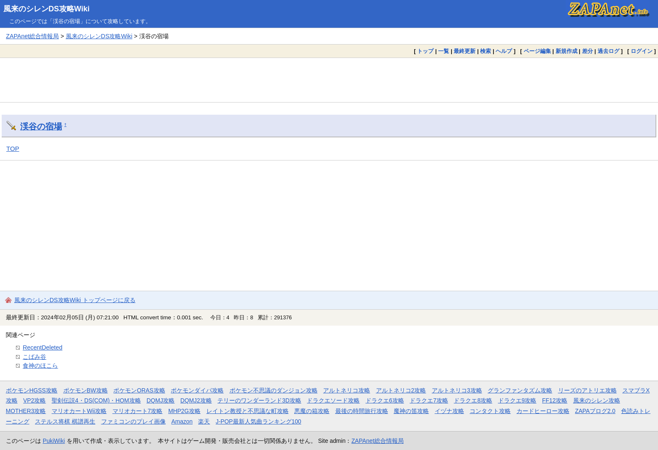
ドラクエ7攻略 (429, 400)
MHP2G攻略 (184, 411)
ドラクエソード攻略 (333, 400)
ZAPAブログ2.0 (595, 411)
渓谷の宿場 (41, 126)
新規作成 (566, 51)
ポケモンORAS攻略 (139, 390)
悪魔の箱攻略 (311, 411)
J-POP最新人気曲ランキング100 (258, 421)
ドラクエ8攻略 (473, 400)
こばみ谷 (34, 356)
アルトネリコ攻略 (346, 390)
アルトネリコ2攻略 (401, 390)
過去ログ (608, 51)
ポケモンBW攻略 (85, 390)
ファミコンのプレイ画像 (133, 421)
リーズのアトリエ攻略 (587, 390)
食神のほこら (40, 365)
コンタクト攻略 (490, 411)
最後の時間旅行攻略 (361, 411)
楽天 (204, 421)
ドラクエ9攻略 (517, 400)
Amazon (182, 421)
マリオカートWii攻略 (79, 411)
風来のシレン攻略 (596, 400)
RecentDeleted (42, 347)
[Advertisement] (329, 80)
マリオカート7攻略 (137, 411)
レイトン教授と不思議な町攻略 (247, 411)
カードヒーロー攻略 (543, 411)
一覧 (443, 51)
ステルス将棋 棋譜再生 (65, 421)
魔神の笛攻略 (411, 411)
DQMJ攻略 (160, 400)
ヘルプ (504, 51)
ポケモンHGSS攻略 (31, 390)
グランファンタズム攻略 (520, 390)
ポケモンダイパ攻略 (197, 390)
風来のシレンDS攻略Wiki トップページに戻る (75, 300)
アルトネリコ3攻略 (457, 390)
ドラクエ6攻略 (385, 400)
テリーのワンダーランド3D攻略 (259, 400)
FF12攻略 (554, 400)
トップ (425, 51)
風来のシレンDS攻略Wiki (46, 9)
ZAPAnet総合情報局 (32, 36)
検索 (485, 51)
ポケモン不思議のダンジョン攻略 (274, 390)
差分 (587, 51)
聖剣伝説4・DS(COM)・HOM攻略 (96, 400)
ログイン (642, 51)
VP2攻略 (34, 400)
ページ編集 (537, 51)
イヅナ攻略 (449, 411)
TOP (12, 148)
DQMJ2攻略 (196, 400)
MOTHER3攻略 (26, 411)
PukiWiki (54, 440)
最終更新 (464, 51)
